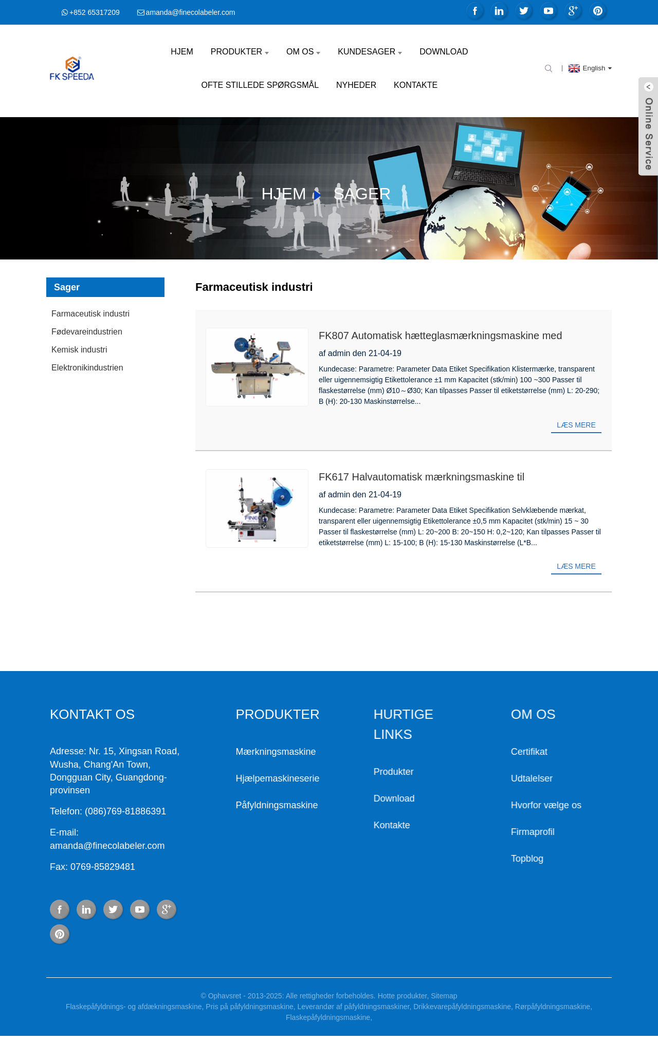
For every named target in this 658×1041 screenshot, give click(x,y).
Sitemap (444, 996)
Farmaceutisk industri (90, 313)
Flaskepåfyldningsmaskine (328, 1017)
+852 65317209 (94, 12)
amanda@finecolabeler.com (190, 12)
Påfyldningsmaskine (237, 805)
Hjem (182, 51)
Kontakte (415, 85)
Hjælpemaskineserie (238, 778)
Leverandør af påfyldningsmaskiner (354, 1006)
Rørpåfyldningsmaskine (552, 1006)
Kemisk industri (79, 349)
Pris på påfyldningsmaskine (249, 1006)
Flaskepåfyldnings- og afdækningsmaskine (134, 1006)
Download (443, 51)
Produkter (240, 51)
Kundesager (370, 51)
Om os (303, 51)
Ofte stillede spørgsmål (260, 85)
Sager (362, 193)
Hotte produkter (402, 996)
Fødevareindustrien (86, 331)
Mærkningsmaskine (236, 752)
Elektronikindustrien (87, 367)
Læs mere (576, 425)
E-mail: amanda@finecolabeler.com (62, 838)
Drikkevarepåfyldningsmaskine (462, 1006)
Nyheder (356, 85)
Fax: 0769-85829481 (47, 867)
